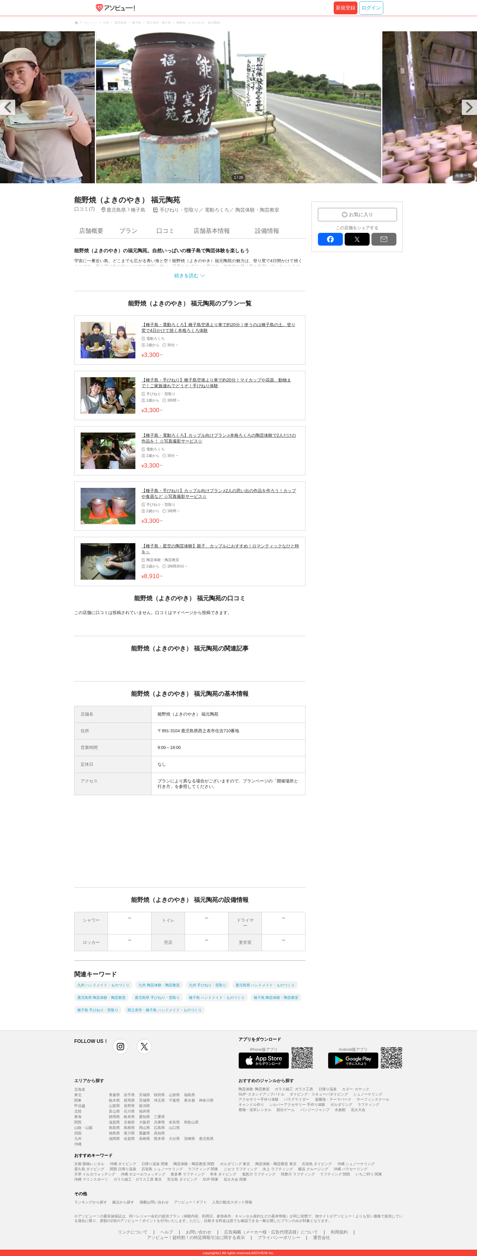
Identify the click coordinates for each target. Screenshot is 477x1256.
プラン (128, 230)
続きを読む (186, 275)
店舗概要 (91, 230)
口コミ (165, 230)
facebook (330, 239)
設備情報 (267, 230)
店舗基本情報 (211, 230)
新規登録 (345, 7)
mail (383, 239)
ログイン (371, 7)
